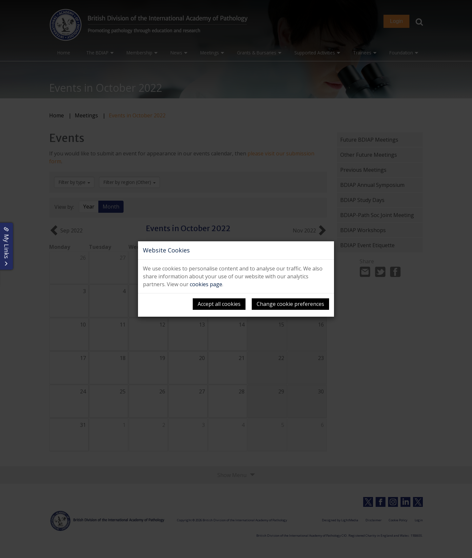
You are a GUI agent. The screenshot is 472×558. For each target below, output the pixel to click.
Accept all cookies (219, 304)
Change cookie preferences (290, 304)
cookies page (206, 284)
